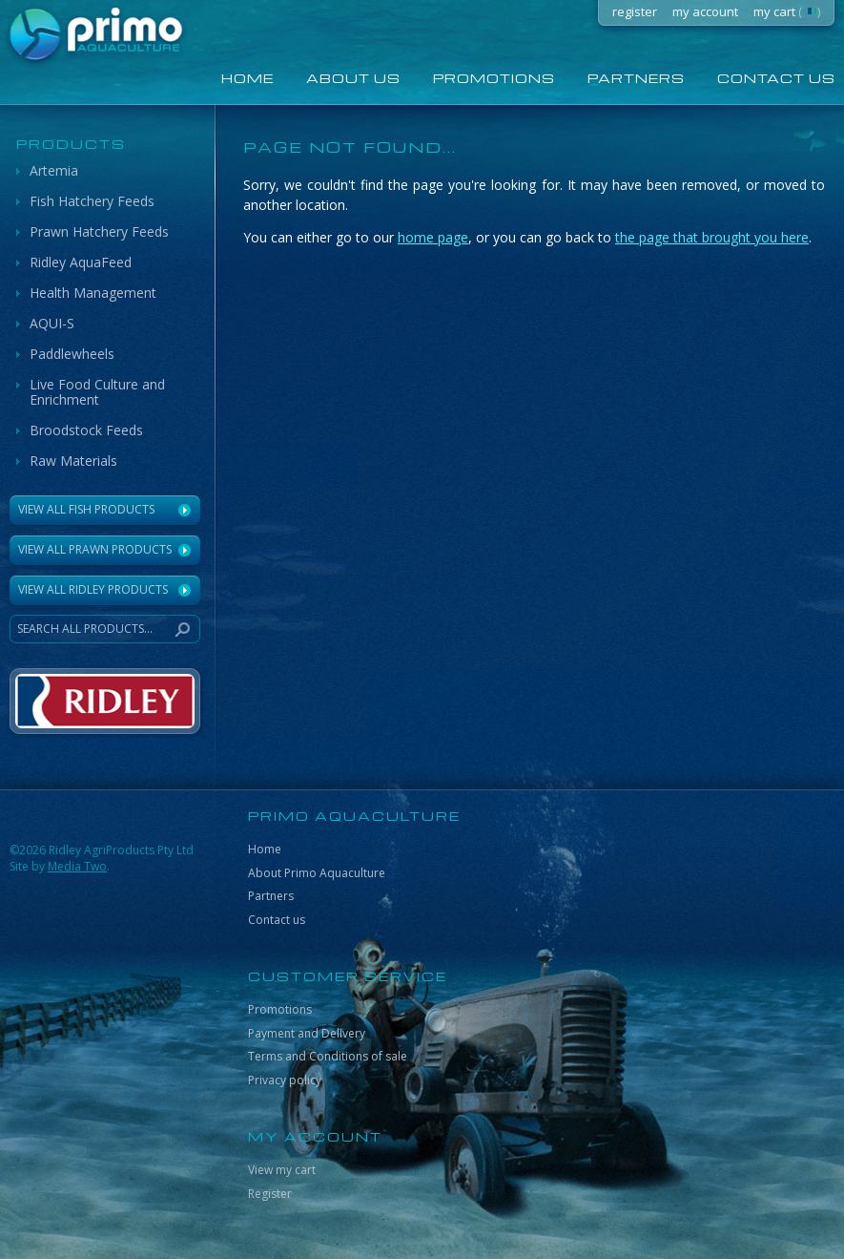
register (634, 11)
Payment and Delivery (306, 1033)
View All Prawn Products (95, 549)
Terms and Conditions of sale (327, 1056)
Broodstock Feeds (86, 430)
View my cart (282, 1170)
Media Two (77, 866)
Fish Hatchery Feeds (92, 201)
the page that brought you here (712, 237)
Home (264, 849)
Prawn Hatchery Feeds (99, 231)
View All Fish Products (86, 509)
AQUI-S (52, 323)
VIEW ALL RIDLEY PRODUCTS (93, 589)
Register (270, 1194)
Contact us (276, 920)
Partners (636, 78)
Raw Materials (73, 460)
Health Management (93, 292)
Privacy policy (284, 1080)
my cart (786, 11)
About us (353, 78)
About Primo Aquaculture (316, 873)
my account (705, 11)
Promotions (494, 78)
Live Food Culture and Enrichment (97, 392)
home (247, 78)
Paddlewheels (72, 354)
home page (433, 237)
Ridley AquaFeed (81, 262)
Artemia (54, 170)
